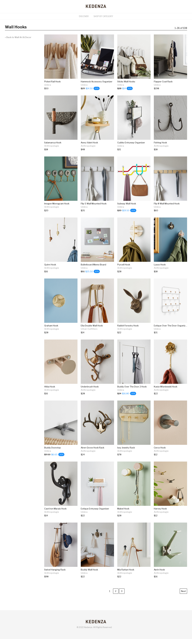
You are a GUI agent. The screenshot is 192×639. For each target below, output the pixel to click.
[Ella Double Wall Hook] (92, 332)
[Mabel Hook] (124, 516)
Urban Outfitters (89, 329)
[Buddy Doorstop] (54, 455)
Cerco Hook (160, 447)
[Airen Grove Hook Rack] (92, 455)
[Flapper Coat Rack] (163, 88)
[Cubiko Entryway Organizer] (131, 149)
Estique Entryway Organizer (95, 508)
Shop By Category (103, 16)
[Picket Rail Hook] (52, 88)
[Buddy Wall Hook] (89, 577)
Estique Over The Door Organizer (170, 325)
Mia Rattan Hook (125, 569)
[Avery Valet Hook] (89, 149)
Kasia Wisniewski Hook (165, 386)
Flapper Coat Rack (163, 81)
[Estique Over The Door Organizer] (170, 332)
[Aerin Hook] (161, 577)
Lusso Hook (160, 264)
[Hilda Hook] (51, 394)
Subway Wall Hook (126, 203)
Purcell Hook (123, 264)
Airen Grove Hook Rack (92, 447)
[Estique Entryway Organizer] (95, 516)
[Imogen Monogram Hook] (56, 210)
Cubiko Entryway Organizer (131, 142)
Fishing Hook (160, 142)
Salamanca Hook (52, 142)
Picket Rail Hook (52, 81)
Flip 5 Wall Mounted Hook (93, 203)
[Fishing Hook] (161, 149)
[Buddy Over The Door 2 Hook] (132, 394)
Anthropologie (51, 145)
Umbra (47, 84)
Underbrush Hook (90, 386)
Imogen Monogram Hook (56, 203)
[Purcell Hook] (124, 271)
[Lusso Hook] (161, 271)
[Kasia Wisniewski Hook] (165, 394)
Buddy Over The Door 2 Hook (132, 386)
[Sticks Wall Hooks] (126, 88)
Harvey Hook (160, 508)
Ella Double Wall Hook (92, 325)
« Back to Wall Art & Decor (18, 37)
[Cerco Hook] (161, 455)
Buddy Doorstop (52, 447)
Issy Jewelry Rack (126, 447)
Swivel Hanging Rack (55, 569)
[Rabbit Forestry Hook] (128, 332)
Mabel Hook (123, 508)
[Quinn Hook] (51, 271)
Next (183, 591)
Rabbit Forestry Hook (128, 325)
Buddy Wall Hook (89, 569)
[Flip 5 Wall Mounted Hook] (93, 210)
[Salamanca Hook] (52, 149)
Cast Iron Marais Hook (55, 508)
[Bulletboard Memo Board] (93, 271)
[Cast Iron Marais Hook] (55, 516)
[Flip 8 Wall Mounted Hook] (167, 210)
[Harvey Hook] (161, 516)
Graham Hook (51, 325)
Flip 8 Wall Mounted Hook (167, 203)
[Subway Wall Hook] (126, 210)
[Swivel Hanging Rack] (55, 577)
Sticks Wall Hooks (126, 81)
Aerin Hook (159, 569)
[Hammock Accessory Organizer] (96, 88)
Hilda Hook (49, 386)
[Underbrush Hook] (90, 394)
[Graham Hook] (51, 332)
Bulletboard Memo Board (93, 264)
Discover (84, 16)
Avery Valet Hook (89, 142)
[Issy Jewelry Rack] (126, 455)
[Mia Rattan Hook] (125, 577)
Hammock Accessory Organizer (96, 81)
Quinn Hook (50, 264)
